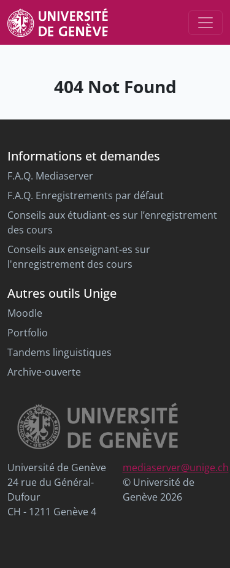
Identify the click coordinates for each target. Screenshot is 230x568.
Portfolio (27, 332)
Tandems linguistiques (59, 352)
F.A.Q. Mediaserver (50, 176)
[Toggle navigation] (205, 22)
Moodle (24, 313)
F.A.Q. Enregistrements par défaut (85, 195)
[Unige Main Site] (57, 22)
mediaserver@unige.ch (176, 467)
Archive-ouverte (44, 372)
